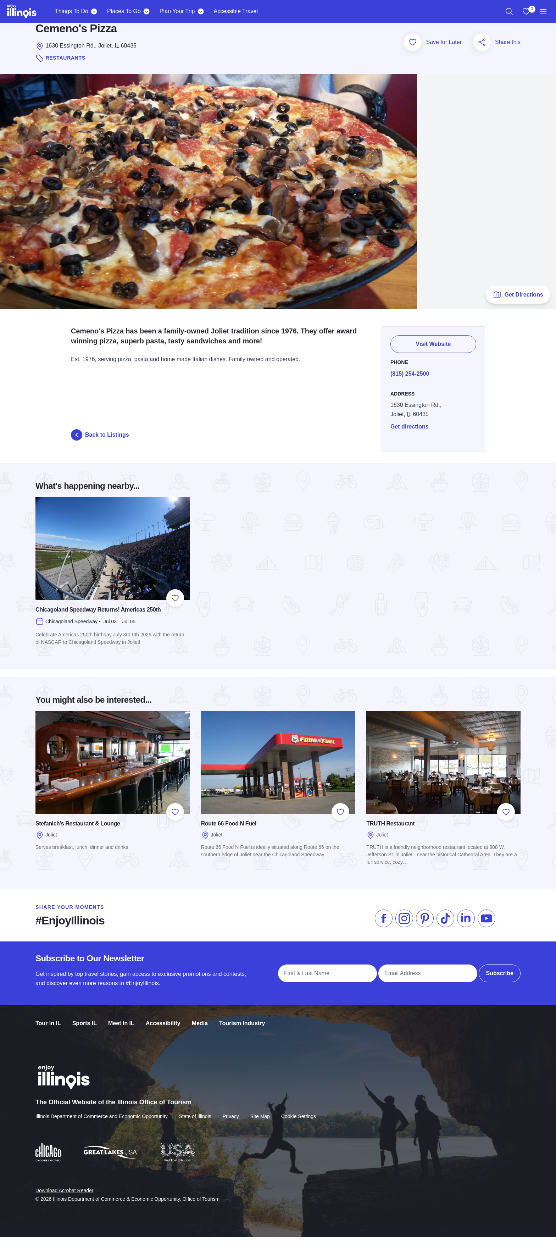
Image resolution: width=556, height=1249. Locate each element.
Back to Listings (100, 446)
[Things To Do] (94, 11)
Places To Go (124, 11)
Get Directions (518, 306)
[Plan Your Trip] (200, 11)
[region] (509, 11)
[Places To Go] (146, 11)
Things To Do (71, 11)
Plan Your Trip (177, 11)
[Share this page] (482, 54)
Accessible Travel (235, 11)
